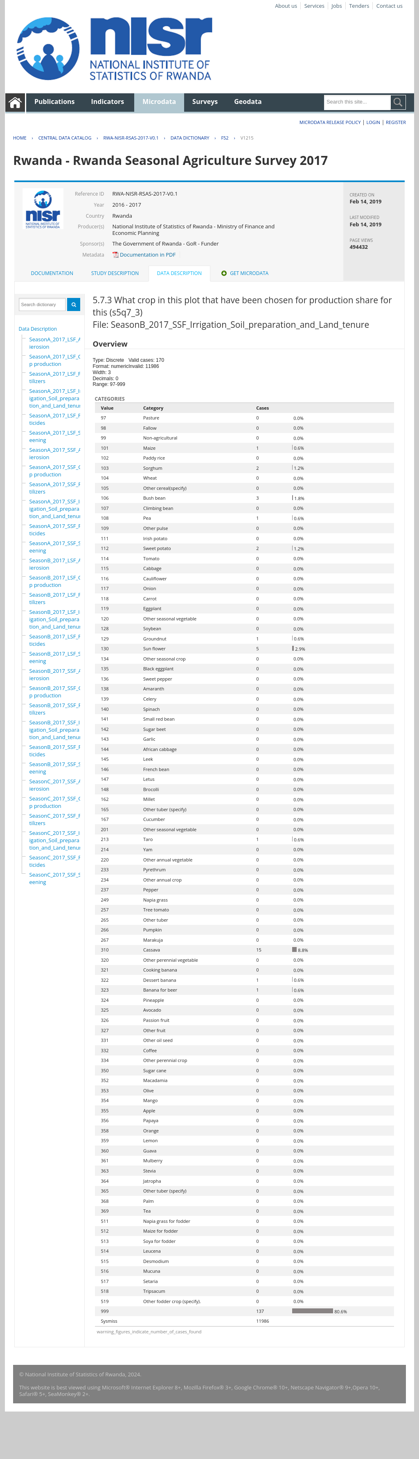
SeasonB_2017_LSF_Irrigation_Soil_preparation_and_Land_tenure (56, 619)
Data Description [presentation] (179, 273)
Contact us (389, 5)
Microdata (159, 101)
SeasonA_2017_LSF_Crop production (58, 360)
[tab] (52, 273)
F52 (224, 138)
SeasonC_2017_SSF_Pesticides (58, 861)
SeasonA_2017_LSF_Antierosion (58, 343)
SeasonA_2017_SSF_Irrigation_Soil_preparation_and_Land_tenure (56, 509)
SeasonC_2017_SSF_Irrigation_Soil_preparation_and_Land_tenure (56, 840)
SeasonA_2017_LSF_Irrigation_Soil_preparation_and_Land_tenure (56, 398)
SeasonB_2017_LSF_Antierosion (58, 564)
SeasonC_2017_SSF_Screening (57, 878)
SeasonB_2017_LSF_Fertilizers (57, 598)
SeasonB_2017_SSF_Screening (57, 767)
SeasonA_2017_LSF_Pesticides (58, 419)
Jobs (336, 5)
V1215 (247, 138)
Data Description (38, 328)
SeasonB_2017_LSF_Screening (57, 657)
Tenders (359, 5)
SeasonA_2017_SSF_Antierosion (58, 453)
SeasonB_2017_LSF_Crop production (58, 581)
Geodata (247, 101)
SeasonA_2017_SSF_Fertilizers (57, 487)
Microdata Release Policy (330, 122)
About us (286, 5)
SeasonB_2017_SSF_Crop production (58, 691)
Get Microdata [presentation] (244, 273)
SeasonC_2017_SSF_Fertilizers (57, 819)
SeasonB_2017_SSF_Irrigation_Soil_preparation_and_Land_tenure (56, 730)
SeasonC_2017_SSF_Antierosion (58, 785)
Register (396, 122)
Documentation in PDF (144, 254)
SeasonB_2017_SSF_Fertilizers (57, 708)
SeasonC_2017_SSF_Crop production (58, 802)
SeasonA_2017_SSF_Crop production (58, 470)
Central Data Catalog (65, 138)
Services (314, 5)
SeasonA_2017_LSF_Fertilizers (57, 377)
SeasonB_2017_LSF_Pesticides (58, 640)
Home (20, 138)
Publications (54, 101)
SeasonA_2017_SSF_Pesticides (58, 529)
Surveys (205, 101)
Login (373, 122)
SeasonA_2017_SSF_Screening (57, 546)
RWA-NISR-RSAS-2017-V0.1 (130, 138)
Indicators (107, 101)
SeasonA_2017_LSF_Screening (57, 436)
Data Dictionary (190, 138)
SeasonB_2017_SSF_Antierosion (58, 674)
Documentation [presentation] (52, 273)
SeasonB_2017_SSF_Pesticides (58, 750)
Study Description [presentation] (115, 273)
